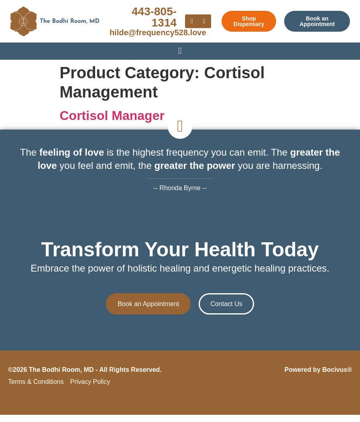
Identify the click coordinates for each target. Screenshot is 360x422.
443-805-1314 (154, 17)
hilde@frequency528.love (158, 32)
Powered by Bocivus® (318, 376)
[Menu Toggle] (180, 51)
